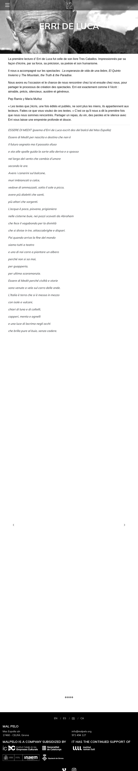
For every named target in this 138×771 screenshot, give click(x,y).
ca (82, 718)
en (55, 718)
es (64, 718)
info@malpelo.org (81, 731)
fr (73, 718)
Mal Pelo (69, 5)
